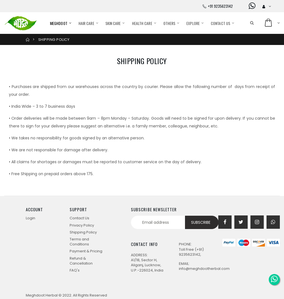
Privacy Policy (82, 225)
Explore (193, 23)
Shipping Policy (83, 232)
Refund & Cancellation (81, 261)
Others (169, 23)
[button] (251, 23)
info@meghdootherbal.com (204, 268)
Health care (142, 23)
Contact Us (220, 23)
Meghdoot (58, 23)
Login (30, 218)
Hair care (86, 23)
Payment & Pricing (86, 251)
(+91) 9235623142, (191, 252)
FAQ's (75, 270)
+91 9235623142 (220, 6)
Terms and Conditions (79, 242)
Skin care (113, 23)
